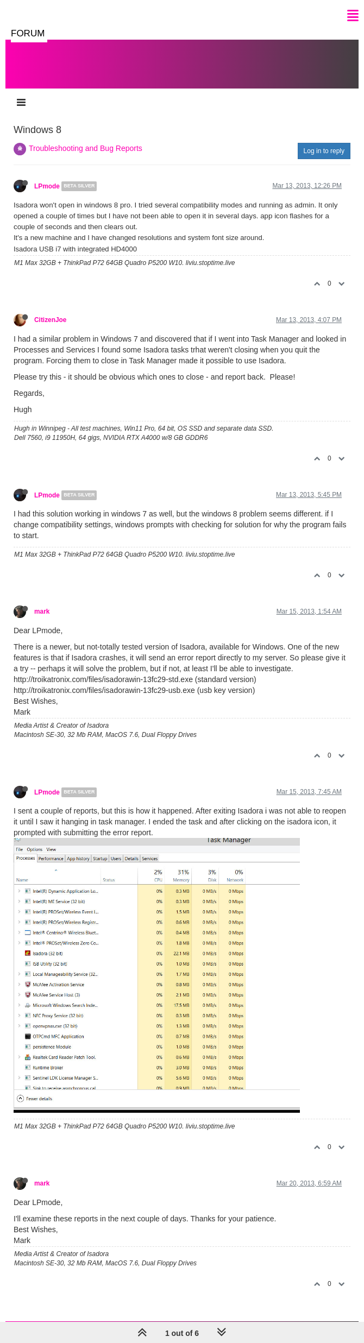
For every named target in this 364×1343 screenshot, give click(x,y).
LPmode (47, 186)
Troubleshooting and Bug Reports (85, 148)
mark (41, 611)
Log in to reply (324, 151)
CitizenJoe (50, 320)
